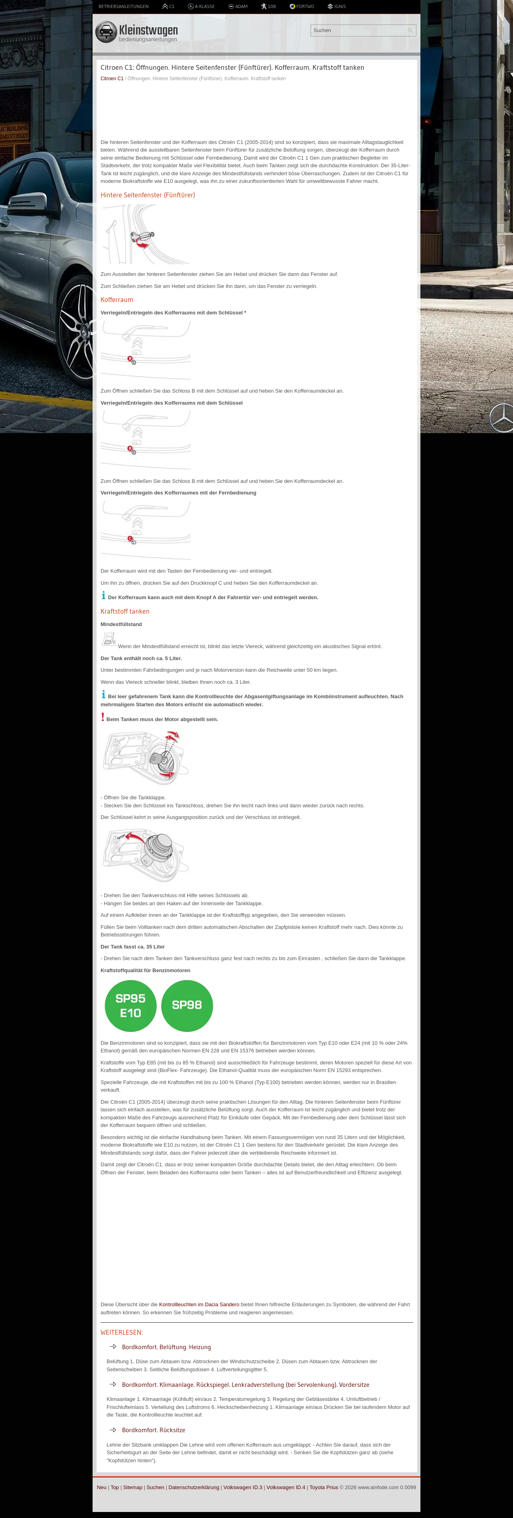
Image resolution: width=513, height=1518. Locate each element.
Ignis (336, 6)
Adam (238, 6)
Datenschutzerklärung (193, 1487)
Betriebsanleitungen (124, 6)
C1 (168, 6)
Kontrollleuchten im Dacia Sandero (199, 1304)
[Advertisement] (257, 110)
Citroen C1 (112, 78)
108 (268, 6)
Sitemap (132, 1487)
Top (115, 1487)
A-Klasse (201, 6)
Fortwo (301, 6)
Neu (102, 1487)
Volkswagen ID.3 (243, 1487)
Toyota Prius (323, 1487)
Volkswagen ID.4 (286, 1487)
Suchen (155, 1487)
